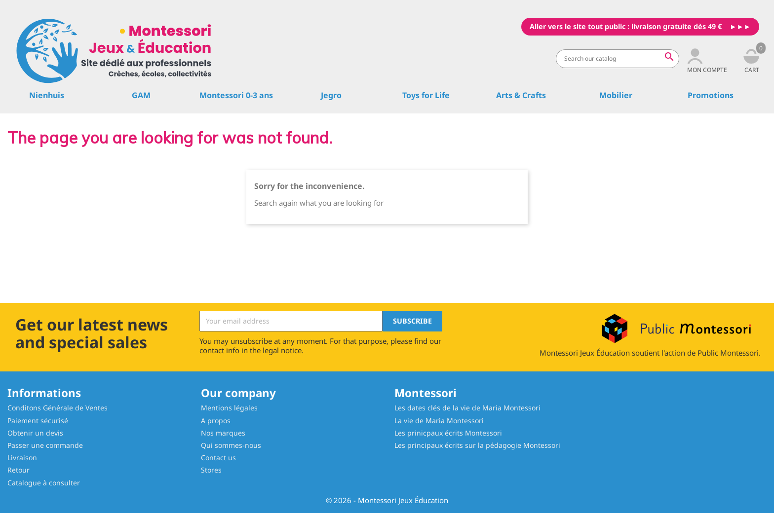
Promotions (711, 95)
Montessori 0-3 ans (236, 95)
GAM (141, 95)
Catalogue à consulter (43, 482)
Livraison (22, 457)
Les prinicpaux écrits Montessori (448, 433)
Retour (18, 470)
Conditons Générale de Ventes (57, 407)
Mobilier (615, 95)
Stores (211, 470)
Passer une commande (45, 445)
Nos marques (223, 433)
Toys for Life (426, 95)
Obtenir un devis (35, 433)
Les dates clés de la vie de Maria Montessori (467, 407)
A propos (216, 420)
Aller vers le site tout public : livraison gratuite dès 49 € (626, 26)
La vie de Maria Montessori (439, 420)
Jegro (331, 95)
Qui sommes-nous (231, 445)
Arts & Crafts (521, 95)
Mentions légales (229, 407)
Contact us (218, 457)
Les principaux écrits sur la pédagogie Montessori (477, 445)
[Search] (617, 58)
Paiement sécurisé (37, 420)
